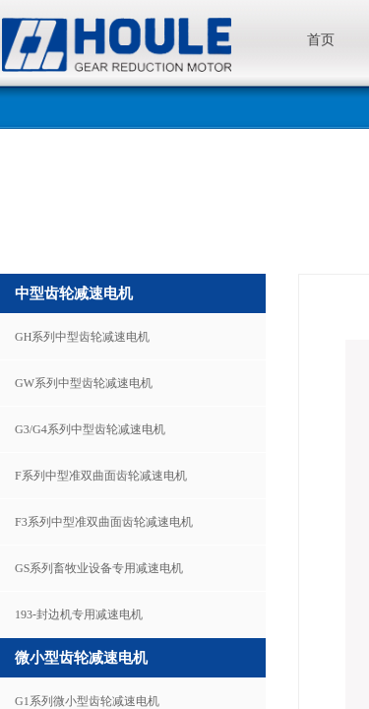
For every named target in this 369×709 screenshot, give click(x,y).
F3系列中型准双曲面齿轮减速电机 (104, 522)
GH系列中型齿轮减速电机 (82, 337)
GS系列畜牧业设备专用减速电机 (99, 568)
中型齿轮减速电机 (74, 293)
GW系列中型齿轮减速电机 (84, 383)
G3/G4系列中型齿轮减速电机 (90, 429)
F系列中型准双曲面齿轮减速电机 (101, 476)
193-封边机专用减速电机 (79, 614)
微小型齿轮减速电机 (81, 658)
